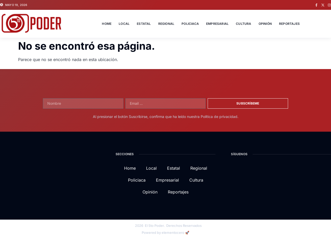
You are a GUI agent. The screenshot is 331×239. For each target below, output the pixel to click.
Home (106, 24)
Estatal (144, 24)
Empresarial (217, 24)
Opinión (265, 24)
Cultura (243, 24)
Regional (166, 24)
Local (124, 24)
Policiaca (190, 24)
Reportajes (289, 24)
